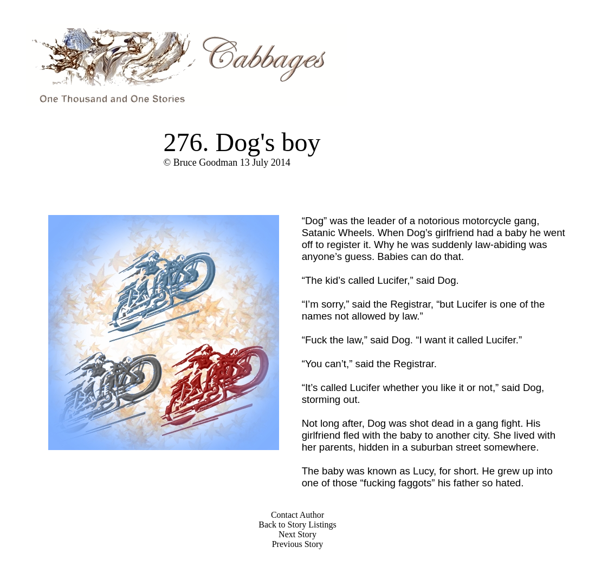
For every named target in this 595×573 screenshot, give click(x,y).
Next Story (297, 534)
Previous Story (298, 544)
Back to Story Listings (297, 524)
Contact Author (297, 514)
